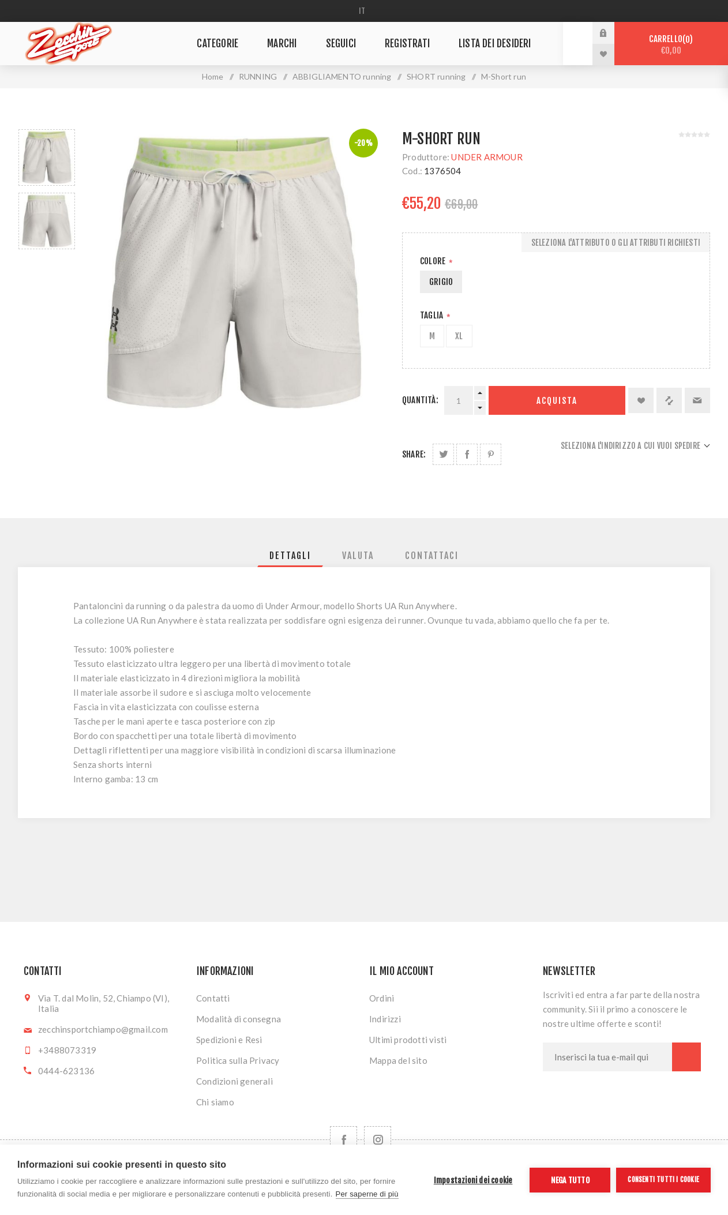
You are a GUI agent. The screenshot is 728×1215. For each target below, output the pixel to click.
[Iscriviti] (607, 1056)
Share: (414, 454)
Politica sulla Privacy (237, 1060)
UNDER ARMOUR (486, 157)
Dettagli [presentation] (290, 555)
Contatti (213, 998)
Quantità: (420, 400)
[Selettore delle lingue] (364, 11)
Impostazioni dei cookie (473, 1180)
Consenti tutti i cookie (663, 1179)
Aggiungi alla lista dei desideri (641, 400)
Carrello (671, 44)
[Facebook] (343, 1139)
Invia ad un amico (697, 400)
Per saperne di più (367, 1194)
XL (459, 336)
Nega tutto (570, 1180)
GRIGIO (441, 281)
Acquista (556, 400)
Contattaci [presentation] (432, 555)
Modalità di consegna (238, 1019)
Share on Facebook (467, 454)
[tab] (290, 555)
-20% (363, 143)
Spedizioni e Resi (229, 1039)
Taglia (432, 315)
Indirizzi (385, 1019)
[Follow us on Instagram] (377, 1139)
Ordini (381, 998)
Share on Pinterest (490, 454)
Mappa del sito (398, 1060)
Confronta (669, 400)
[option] (47, 157)
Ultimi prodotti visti (407, 1039)
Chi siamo (215, 1102)
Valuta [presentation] (358, 555)
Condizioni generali (234, 1081)
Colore (433, 261)
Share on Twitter (443, 454)
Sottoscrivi (686, 1056)
